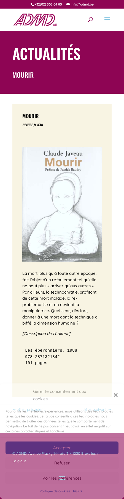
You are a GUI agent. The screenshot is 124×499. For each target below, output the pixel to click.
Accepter (62, 447)
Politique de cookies (55, 491)
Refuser (62, 463)
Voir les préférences (62, 478)
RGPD (77, 491)
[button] (115, 395)
